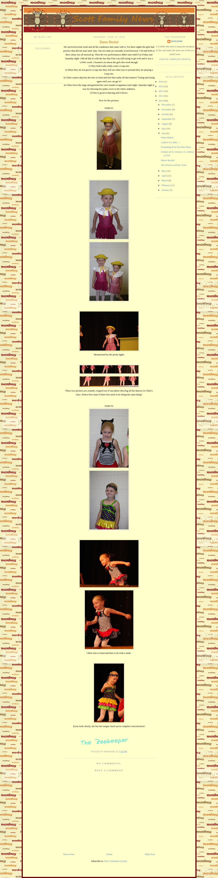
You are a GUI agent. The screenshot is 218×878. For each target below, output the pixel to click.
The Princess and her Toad (173, 165)
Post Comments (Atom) (115, 861)
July (163, 128)
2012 (161, 91)
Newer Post (68, 854)
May (163, 171)
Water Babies (167, 137)
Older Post (150, 854)
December (166, 104)
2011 (161, 95)
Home (109, 854)
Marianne (177, 41)
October (165, 114)
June (163, 133)
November (166, 109)
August (165, 123)
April (164, 175)
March (164, 180)
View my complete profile (175, 59)
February (166, 185)
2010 (161, 100)
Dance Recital (109, 42)
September (166, 119)
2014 (161, 81)
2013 (161, 86)
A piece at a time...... (171, 142)
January (165, 190)
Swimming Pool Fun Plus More (176, 147)
